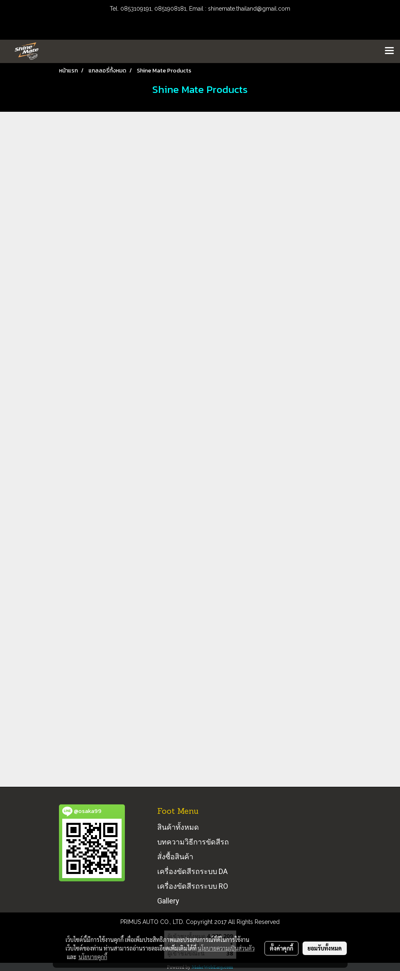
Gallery (168, 900)
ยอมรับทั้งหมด (324, 948)
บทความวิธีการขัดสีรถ (193, 842)
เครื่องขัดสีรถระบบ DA (192, 871)
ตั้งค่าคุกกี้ (281, 948)
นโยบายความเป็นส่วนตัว (226, 948)
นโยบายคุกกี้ (93, 956)
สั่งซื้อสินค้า (175, 856)
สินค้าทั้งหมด (178, 827)
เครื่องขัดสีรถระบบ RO (192, 886)
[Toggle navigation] (389, 51)
